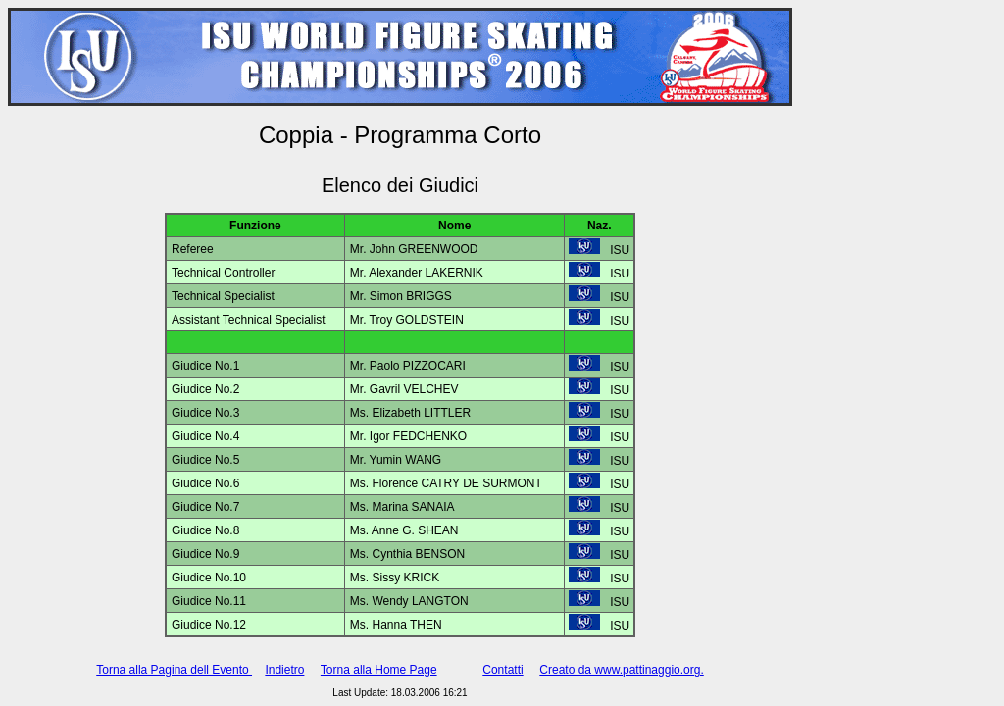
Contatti (502, 670)
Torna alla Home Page (379, 670)
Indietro (284, 670)
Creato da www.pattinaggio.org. (621, 670)
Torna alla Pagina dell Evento (174, 670)
